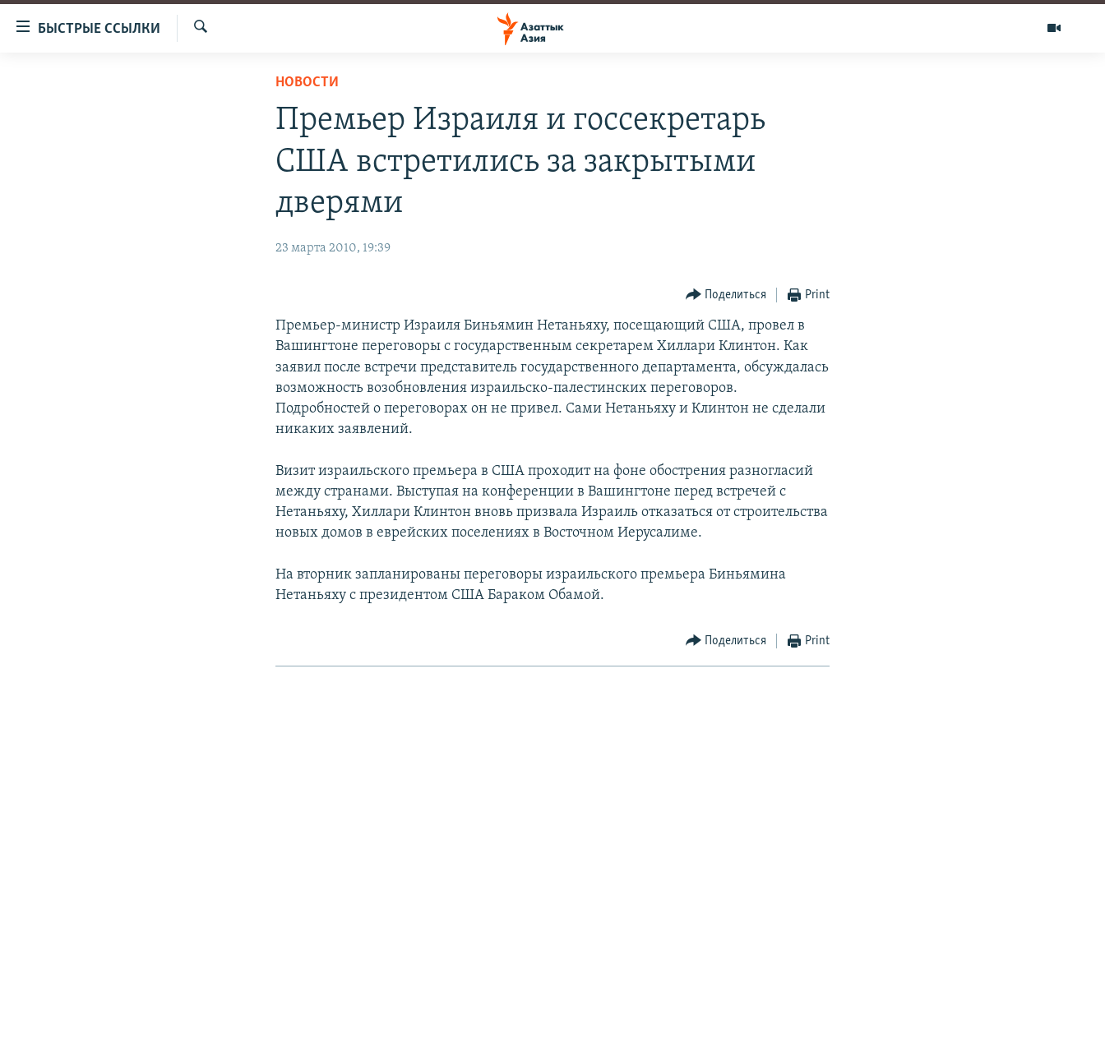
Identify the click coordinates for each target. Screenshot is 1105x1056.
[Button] (726, 295)
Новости (307, 82)
